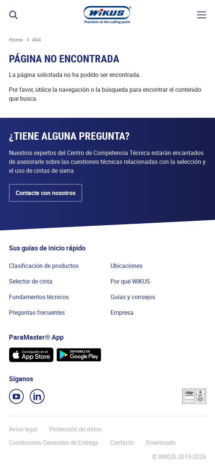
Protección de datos (75, 429)
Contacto (122, 442)
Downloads (161, 442)
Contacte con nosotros (46, 193)
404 (36, 39)
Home (16, 39)
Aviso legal (23, 429)
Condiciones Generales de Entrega (53, 442)
